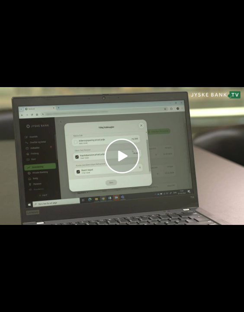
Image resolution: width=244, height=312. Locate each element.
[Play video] (122, 156)
